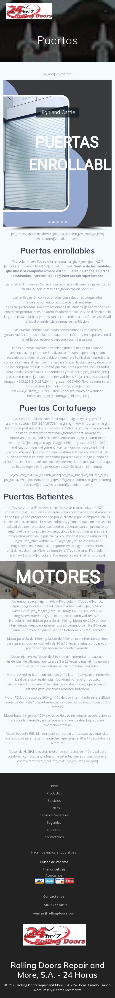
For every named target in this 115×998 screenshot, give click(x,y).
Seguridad (54, 822)
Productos (54, 793)
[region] (57, 156)
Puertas (54, 808)
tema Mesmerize (69, 990)
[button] (9, 153)
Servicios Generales (54, 815)
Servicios (54, 800)
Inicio (54, 786)
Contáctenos (54, 837)
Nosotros (54, 830)
